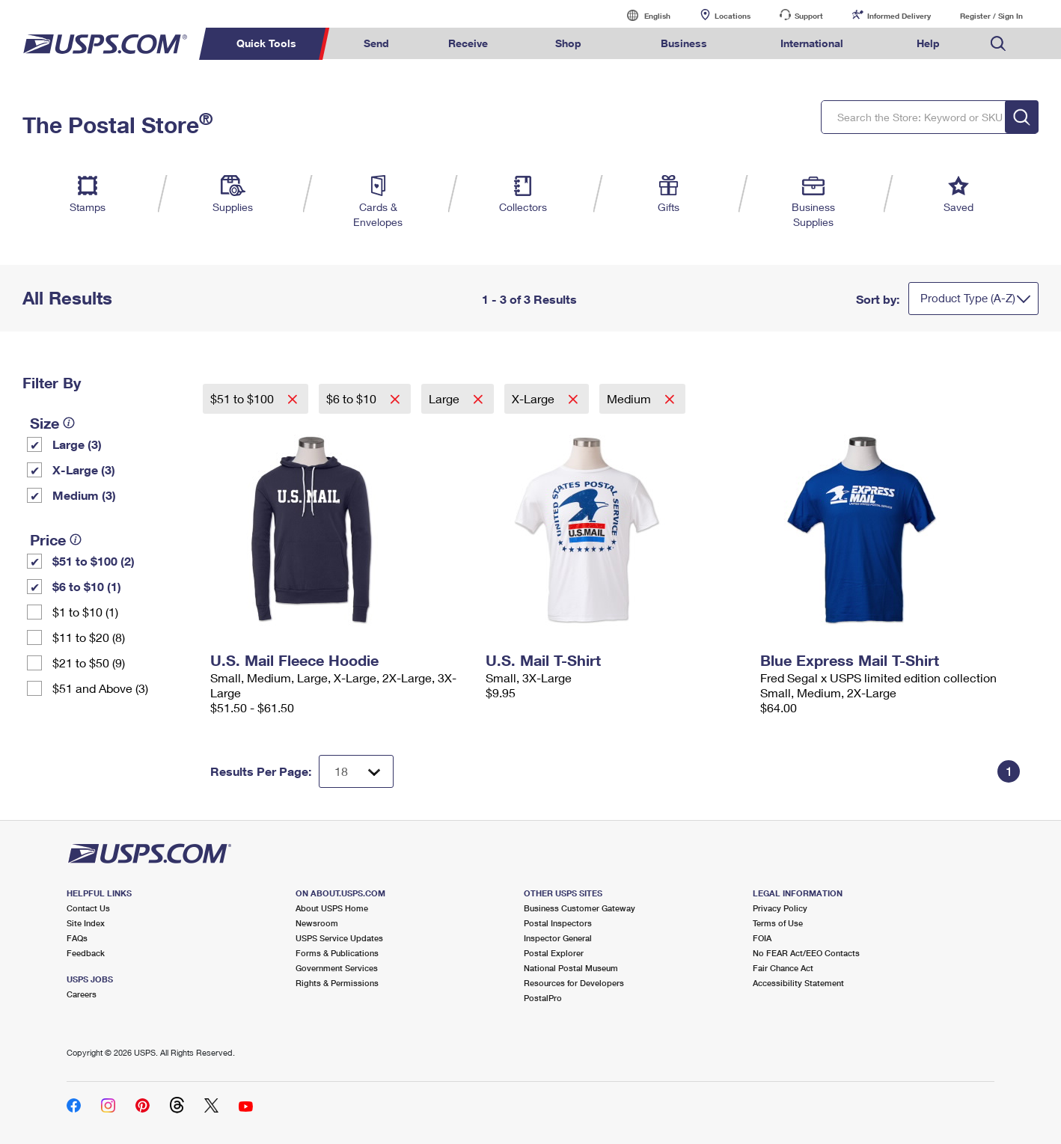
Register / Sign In (991, 15)
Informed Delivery (899, 15)
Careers (82, 994)
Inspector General (558, 938)
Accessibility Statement (798, 983)
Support (809, 15)
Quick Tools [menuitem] (266, 43)
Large (445, 398)
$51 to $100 (243, 398)
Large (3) (77, 444)
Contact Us (88, 908)
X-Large (534, 398)
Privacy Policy (780, 908)
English (642, 15)
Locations (732, 15)
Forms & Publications (337, 953)
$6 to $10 (352, 398)
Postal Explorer (554, 953)
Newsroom (317, 923)
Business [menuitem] (684, 43)
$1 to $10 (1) (85, 612)
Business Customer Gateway (579, 908)
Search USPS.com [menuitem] (998, 44)
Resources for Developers (574, 983)
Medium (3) (84, 495)
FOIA (762, 938)
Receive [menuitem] (468, 43)
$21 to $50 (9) (88, 662)
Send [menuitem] (376, 43)
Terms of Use (778, 923)
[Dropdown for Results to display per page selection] (356, 771)
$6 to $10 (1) (86, 586)
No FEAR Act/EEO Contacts (806, 953)
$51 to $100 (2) (93, 561)
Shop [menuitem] (568, 43)
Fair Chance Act (783, 968)
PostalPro (543, 998)
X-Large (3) (83, 469)
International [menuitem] (811, 43)
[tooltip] (69, 423)
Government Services (337, 968)
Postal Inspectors (558, 923)
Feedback (86, 953)
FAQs (77, 938)
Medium (630, 398)
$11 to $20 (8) (88, 637)
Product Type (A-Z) (967, 298)
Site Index (86, 923)
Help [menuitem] (928, 43)
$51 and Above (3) (100, 688)
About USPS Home (332, 908)
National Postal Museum (571, 968)
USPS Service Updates (339, 938)
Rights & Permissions (337, 983)
